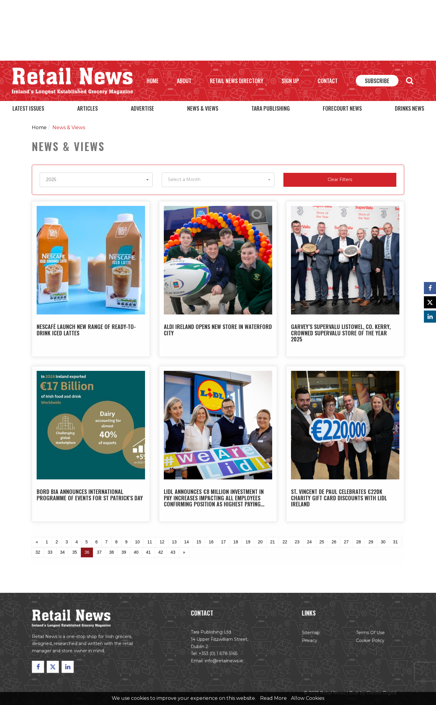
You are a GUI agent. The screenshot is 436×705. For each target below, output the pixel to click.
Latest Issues (28, 108)
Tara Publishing (270, 108)
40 (136, 552)
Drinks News (409, 108)
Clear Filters (340, 179)
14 (186, 541)
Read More (273, 698)
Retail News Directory (236, 81)
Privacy (308, 641)
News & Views (202, 108)
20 (260, 541)
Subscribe (377, 81)
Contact (328, 81)
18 (235, 541)
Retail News (72, 81)
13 (174, 541)
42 (160, 552)
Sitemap (309, 634)
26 (334, 541)
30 (383, 541)
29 (370, 541)
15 (199, 541)
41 (148, 552)
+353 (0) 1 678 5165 (218, 654)
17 (223, 541)
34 (62, 552)
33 (50, 552)
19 (248, 541)
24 (309, 541)
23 (297, 541)
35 (74, 552)
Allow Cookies (307, 698)
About (184, 81)
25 (321, 541)
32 (37, 552)
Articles (87, 108)
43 (172, 552)
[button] (96, 180)
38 (111, 552)
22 (284, 541)
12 (162, 541)
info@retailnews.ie (224, 661)
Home (153, 81)
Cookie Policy (368, 641)
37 (99, 552)
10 (137, 541)
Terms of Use (368, 634)
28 (358, 541)
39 (123, 552)
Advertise (142, 108)
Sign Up (290, 81)
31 (395, 541)
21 (272, 541)
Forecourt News (342, 108)
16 (211, 541)
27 (346, 541)
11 (149, 541)
